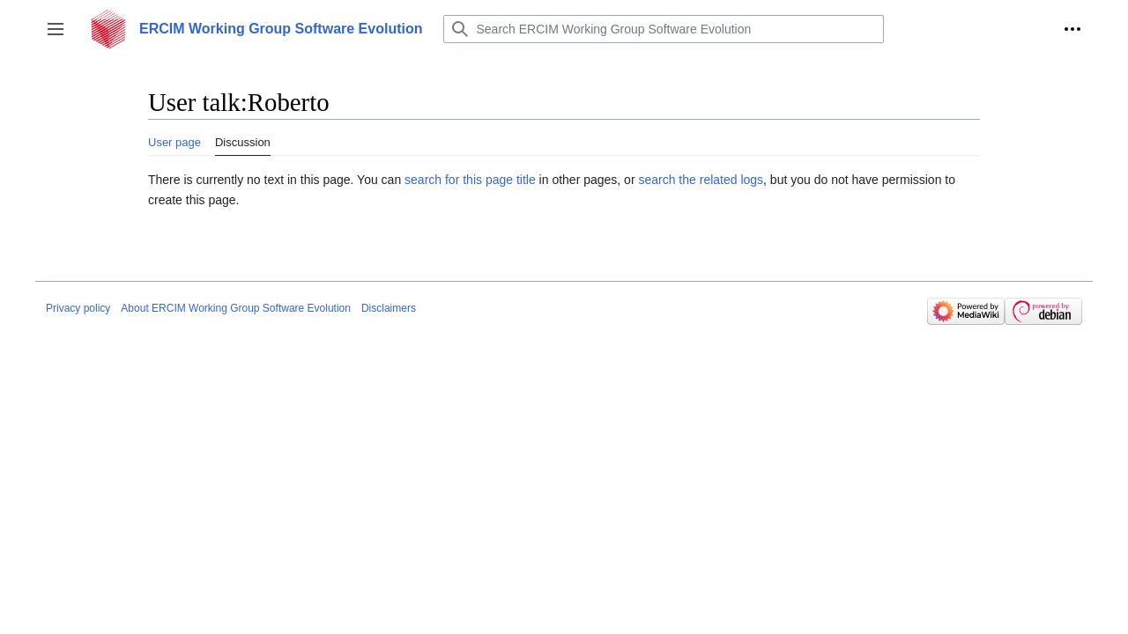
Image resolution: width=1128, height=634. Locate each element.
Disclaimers (388, 308)
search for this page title (470, 180)
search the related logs (700, 180)
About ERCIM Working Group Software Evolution (236, 308)
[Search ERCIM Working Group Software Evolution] (663, 29)
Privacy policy (78, 308)
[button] (55, 29)
